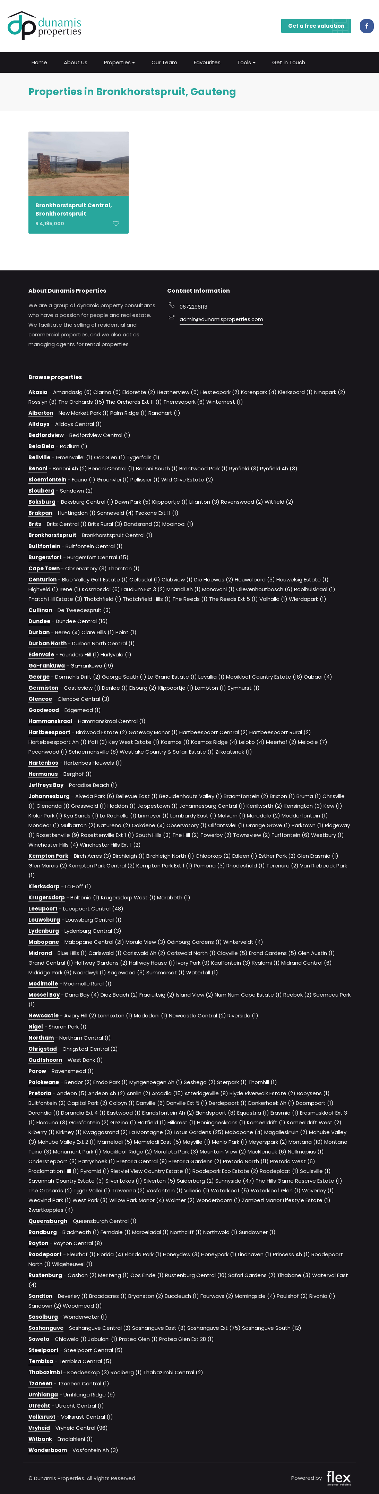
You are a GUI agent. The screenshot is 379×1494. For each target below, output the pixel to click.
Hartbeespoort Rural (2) (280, 732)
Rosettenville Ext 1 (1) (107, 834)
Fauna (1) (83, 479)
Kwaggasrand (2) (105, 1131)
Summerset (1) (165, 972)
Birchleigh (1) (129, 855)
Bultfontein (44, 545)
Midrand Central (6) (306, 962)
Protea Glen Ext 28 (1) (186, 1338)
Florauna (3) (52, 1122)
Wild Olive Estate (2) (187, 479)
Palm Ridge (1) (128, 412)
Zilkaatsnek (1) (233, 751)
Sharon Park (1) (68, 1026)
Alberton (40, 412)
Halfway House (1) (152, 962)
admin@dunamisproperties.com (221, 318)
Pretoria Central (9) (142, 1161)
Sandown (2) (76, 490)
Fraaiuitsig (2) (156, 994)
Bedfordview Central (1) (99, 434)
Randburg (42, 1231)
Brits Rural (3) (105, 523)
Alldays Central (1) (78, 423)
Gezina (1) (123, 1122)
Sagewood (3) (126, 972)
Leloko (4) (252, 741)
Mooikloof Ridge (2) (127, 1151)
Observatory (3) (86, 568)
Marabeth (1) (173, 897)
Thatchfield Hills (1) (147, 598)
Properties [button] (117, 61)
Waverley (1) (318, 1190)
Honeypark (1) (218, 1254)
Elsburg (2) (142, 687)
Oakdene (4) (148, 825)
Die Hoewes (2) (213, 579)
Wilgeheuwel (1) (72, 1263)
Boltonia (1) (85, 897)
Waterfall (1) (202, 972)
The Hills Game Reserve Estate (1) (299, 1180)
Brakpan (40, 512)
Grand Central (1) (50, 962)
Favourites (207, 61)
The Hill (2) (185, 834)
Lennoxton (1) (115, 1015)
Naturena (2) (113, 825)
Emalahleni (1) (75, 1438)
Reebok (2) (297, 994)
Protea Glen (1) (138, 1338)
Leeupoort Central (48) (93, 908)
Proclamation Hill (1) (53, 1170)
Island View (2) (194, 994)
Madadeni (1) (150, 1015)
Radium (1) (73, 446)
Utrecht (39, 1405)
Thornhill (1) (262, 1081)
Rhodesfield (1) (245, 865)
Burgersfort (45, 557)
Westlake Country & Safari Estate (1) (167, 751)
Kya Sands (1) (81, 815)
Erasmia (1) (284, 1112)
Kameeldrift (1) (266, 1122)
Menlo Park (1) (229, 1141)
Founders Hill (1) (79, 654)
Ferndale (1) (116, 1231)
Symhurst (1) (243, 687)
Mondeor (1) (43, 825)
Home (39, 61)
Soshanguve (45, 1327)
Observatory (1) (186, 825)
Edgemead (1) (82, 709)
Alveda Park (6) (94, 795)
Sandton (40, 1295)
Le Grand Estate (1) (172, 676)
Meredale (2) (263, 815)
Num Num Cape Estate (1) (248, 994)
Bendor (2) (78, 1081)
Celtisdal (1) (144, 579)
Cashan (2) (82, 1274)
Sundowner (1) (257, 1231)
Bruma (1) (308, 795)
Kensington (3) (303, 805)
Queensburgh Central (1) (105, 1220)
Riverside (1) (242, 1015)
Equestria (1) (253, 1112)
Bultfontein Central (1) (94, 545)
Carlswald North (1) (191, 952)
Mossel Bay (44, 994)
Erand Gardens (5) (272, 952)
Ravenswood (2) (242, 501)
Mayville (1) (196, 1141)
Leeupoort (43, 908)
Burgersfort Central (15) (98, 557)
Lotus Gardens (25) (199, 1131)
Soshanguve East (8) (159, 1327)
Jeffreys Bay (45, 784)
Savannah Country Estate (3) (66, 1180)
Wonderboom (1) (218, 1199)
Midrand (40, 952)
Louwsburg (44, 919)
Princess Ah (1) (291, 1254)
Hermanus (43, 773)
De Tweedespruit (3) (84, 609)
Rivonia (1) (322, 1295)
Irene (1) (70, 589)
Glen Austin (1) (316, 952)
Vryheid (39, 1427)
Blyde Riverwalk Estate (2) (262, 1093)
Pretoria (39, 1093)
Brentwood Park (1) (203, 468)
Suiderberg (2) (195, 1180)
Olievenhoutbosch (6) (264, 589)
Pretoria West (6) (292, 1161)
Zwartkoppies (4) (50, 1209)
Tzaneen (40, 1383)
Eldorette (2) (138, 391)
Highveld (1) (43, 589)
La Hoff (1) (78, 886)
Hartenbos (43, 762)
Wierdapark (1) (307, 598)
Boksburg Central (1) (87, 501)
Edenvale (41, 654)
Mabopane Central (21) (94, 941)
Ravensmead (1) (73, 1070)
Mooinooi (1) (177, 523)
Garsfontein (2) (89, 1122)
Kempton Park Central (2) (102, 865)
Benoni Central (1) (111, 468)
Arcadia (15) (167, 1093)
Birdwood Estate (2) (101, 732)
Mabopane (43, 941)
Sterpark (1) (232, 1081)
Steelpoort (43, 1349)
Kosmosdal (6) (101, 589)
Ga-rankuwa (46, 665)
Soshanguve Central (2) (100, 1327)
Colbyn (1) (122, 1102)
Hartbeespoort (49, 732)
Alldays (39, 423)
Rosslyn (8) (42, 401)
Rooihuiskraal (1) (314, 589)
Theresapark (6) (184, 401)
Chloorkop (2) (213, 855)
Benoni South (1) (157, 468)
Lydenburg (43, 930)
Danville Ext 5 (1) (186, 1102)
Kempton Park (48, 855)
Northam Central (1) (85, 1037)
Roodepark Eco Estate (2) (225, 1170)
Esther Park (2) (277, 855)
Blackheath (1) (80, 1231)
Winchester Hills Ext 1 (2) (110, 844)
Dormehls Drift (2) (78, 676)
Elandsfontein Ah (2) (168, 1112)
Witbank (40, 1438)
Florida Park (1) (143, 1254)
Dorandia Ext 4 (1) (83, 1112)
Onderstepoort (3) (52, 1161)
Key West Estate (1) (134, 741)
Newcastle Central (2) (197, 1015)
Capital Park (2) (87, 1102)
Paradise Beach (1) (93, 784)
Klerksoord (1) (295, 391)
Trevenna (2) (128, 1190)
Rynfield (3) (244, 468)
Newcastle (43, 1015)
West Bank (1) (85, 1059)
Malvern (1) (232, 815)
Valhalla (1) (273, 598)
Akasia (38, 391)
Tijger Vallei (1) (92, 1190)
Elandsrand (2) (142, 523)
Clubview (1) (177, 579)
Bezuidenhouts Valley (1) (190, 795)
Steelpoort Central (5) (93, 1349)
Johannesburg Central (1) (212, 805)
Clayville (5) (232, 952)
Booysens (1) (313, 1093)
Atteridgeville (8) (206, 1093)
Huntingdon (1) (77, 512)
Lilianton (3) (204, 501)
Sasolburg (43, 1316)
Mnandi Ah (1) (183, 589)
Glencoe (40, 698)
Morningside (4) (255, 1295)
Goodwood (43, 709)
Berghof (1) (77, 773)
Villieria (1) (196, 1190)
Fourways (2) (216, 1295)
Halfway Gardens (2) (101, 962)
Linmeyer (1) (153, 815)
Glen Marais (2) (47, 865)
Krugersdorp (46, 897)
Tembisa (40, 1361)
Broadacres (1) (108, 1295)
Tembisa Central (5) (85, 1361)
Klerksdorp (44, 886)
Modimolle (43, 983)
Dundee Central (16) (82, 620)
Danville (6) (150, 1102)
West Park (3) (90, 1199)
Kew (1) (333, 805)
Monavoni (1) (218, 589)
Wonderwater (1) (85, 1316)
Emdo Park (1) (110, 1081)
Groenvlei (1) (113, 479)
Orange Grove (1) (268, 825)
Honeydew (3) (181, 1254)
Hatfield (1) (152, 1122)
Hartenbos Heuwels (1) (93, 762)
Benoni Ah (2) (70, 468)
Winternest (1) (224, 401)
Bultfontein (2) (47, 1102)
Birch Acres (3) (92, 855)
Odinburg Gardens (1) (194, 941)
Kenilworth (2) (264, 805)
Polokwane (43, 1081)
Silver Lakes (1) (123, 1180)
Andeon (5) (72, 1093)
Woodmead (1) (82, 1305)
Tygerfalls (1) (143, 457)
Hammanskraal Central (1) (112, 720)
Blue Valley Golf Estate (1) (95, 579)
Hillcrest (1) (181, 1122)
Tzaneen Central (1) (83, 1383)
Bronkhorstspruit (52, 534)
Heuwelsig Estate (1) (302, 579)
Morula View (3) (145, 941)
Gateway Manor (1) (153, 732)
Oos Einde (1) (147, 1274)
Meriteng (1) (113, 1274)
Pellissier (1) (145, 479)
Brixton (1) (282, 795)
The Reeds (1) (190, 598)
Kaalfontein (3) (230, 962)
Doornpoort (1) (315, 1102)
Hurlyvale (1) (116, 654)
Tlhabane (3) (294, 1274)
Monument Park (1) (77, 1151)
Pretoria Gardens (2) (195, 1161)
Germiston (43, 687)
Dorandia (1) (44, 1112)
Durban (39, 632)
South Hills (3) (153, 834)
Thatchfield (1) (102, 598)
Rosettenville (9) (57, 834)
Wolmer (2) (180, 1199)
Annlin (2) (138, 1093)
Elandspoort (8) (216, 1112)
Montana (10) (305, 1141)
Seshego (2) (200, 1081)
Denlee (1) (115, 687)
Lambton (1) (210, 687)
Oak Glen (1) (109, 457)
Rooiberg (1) (126, 1372)
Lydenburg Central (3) (92, 930)
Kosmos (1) (175, 741)
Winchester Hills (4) (53, 844)
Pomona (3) (209, 865)
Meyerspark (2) (268, 1141)
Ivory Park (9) (193, 962)
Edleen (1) (244, 855)
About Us (75, 61)
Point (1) (126, 632)
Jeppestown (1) (157, 805)
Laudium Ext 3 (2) (143, 589)
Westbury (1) (327, 834)
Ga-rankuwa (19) (91, 665)
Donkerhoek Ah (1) (271, 1102)
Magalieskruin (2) (286, 1131)
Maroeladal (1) (150, 1231)
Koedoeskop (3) (88, 1372)
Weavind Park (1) (49, 1199)
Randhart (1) (164, 412)
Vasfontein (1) (164, 1190)
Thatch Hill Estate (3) (55, 598)
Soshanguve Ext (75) (214, 1327)
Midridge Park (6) (50, 972)
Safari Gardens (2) (252, 1274)
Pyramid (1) (94, 1170)
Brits (34, 523)
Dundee (39, 620)
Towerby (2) (216, 834)
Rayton (38, 1243)
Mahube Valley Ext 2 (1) (67, 1141)
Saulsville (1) (315, 1170)
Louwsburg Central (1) (94, 919)
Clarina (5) (107, 391)
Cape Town (44, 568)
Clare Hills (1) (97, 632)
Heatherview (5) (178, 391)
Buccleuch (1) (182, 1295)
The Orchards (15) (81, 401)
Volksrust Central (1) (87, 1416)
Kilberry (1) (41, 1131)
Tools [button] (244, 61)
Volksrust (41, 1416)
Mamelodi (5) (114, 1141)
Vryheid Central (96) (81, 1427)
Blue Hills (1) (72, 952)
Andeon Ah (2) (106, 1093)
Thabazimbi (45, 1372)
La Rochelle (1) (118, 815)
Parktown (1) (308, 825)
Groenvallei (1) (74, 457)
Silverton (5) (159, 1180)
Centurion (42, 579)
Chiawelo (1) (71, 1338)
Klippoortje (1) (170, 501)
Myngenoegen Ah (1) (155, 1081)
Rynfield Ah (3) (279, 468)
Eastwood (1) (124, 1112)
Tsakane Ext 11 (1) (157, 512)
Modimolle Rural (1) (87, 983)
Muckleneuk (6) (267, 1151)
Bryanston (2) (145, 1295)
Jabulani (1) (103, 1338)
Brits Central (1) (67, 523)
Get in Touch (288, 61)
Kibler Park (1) (45, 815)
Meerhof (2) (281, 741)
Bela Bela (41, 446)
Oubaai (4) (318, 676)
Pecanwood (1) (47, 751)
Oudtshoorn (45, 1059)
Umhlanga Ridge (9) (89, 1394)
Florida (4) (110, 1254)
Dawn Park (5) (133, 501)
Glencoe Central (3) (84, 698)
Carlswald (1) (105, 952)
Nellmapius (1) (306, 1151)
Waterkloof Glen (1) (276, 1190)
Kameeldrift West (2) (314, 1122)
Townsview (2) (251, 834)
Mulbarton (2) (78, 825)
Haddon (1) (121, 805)
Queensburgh (47, 1220)
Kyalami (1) (266, 962)
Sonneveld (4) (115, 512)
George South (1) (124, 676)
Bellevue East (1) (137, 795)
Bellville (39, 457)
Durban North (47, 643)
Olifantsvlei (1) (226, 825)
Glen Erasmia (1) (317, 855)
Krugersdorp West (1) (128, 897)
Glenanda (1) (53, 805)
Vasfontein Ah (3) (95, 1449)
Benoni (37, 468)
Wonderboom (47, 1449)
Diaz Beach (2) (119, 994)
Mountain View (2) (223, 1151)
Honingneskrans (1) (221, 1122)
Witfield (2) (279, 501)
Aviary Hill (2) (80, 1015)
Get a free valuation (319, 25)
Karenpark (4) (259, 391)
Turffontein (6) (291, 834)
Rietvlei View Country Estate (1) (151, 1170)
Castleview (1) (82, 687)
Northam (41, 1037)
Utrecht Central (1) (79, 1405)
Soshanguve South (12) (271, 1327)
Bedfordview (46, 434)
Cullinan (40, 609)
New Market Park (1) (84, 412)
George (39, 676)
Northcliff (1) (186, 1231)
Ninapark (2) (329, 391)
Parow (37, 1070)
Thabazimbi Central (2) (173, 1372)
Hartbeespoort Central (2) (213, 732)
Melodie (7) (312, 741)
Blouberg (41, 490)
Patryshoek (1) (96, 1161)
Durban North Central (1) (103, 643)
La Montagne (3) (150, 1131)
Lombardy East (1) (193, 815)
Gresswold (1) (88, 805)
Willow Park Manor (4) (136, 1199)
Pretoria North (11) (246, 1161)
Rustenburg (45, 1274)
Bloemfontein (47, 479)
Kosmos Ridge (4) (214, 741)
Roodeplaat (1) (279, 1170)
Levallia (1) (211, 676)
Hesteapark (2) (220, 391)
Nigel (35, 1026)
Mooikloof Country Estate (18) (264, 676)
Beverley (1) (73, 1295)
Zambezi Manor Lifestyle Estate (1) (286, 1199)
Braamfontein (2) (246, 795)
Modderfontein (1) (305, 815)
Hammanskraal (50, 720)
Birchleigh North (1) (170, 855)
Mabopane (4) (244, 1131)
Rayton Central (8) (78, 1243)
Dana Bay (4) (82, 994)
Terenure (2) (282, 865)
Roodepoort (45, 1254)
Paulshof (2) (292, 1295)
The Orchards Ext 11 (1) (134, 401)
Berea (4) (67, 632)
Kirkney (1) (69, 1131)
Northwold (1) (220, 1231)
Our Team (164, 61)
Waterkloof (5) (230, 1190)
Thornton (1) (124, 568)
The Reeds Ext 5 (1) (233, 598)
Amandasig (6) (72, 391)
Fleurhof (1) (81, 1254)
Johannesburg (49, 795)
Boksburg (41, 501)
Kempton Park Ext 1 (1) (164, 865)
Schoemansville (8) (93, 751)
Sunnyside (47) (234, 1180)
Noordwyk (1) (89, 972)
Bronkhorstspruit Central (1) (117, 534)
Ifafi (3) (97, 741)
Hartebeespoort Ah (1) (57, 741)
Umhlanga (43, 1394)
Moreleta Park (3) (176, 1151)
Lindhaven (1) (255, 1254)
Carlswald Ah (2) (144, 952)
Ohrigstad (42, 1048)
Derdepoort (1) (228, 1102)
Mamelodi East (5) (157, 1141)
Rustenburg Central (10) (196, 1274)
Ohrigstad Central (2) (90, 1048)
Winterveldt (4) (243, 941)
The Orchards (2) (50, 1190)
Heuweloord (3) (255, 579)
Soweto (38, 1338)
